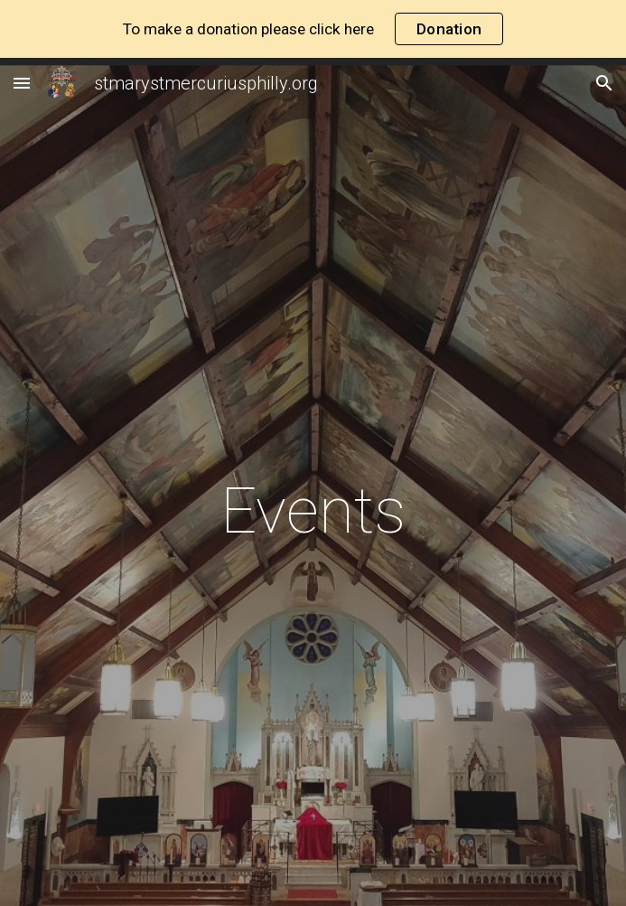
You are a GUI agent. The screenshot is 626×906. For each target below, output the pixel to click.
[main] (313, 511)
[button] (21, 83)
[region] (313, 29)
